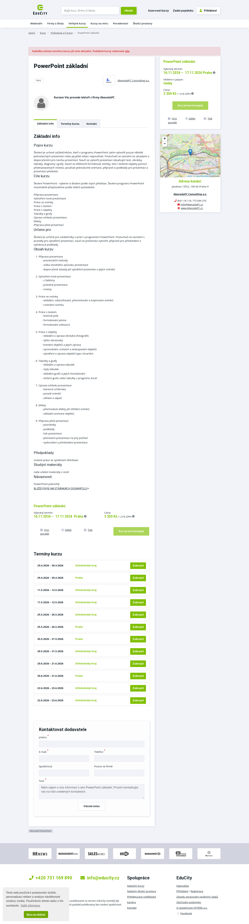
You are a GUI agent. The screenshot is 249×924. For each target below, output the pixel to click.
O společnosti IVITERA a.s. (192, 907)
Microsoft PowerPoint (40, 831)
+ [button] (165, 138)
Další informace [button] (30, 905)
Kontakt (91, 123)
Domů (32, 32)
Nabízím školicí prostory (141, 891)
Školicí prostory (142, 23)
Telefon (99, 751)
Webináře (36, 23)
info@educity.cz (99, 877)
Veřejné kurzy (77, 23)
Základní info (45, 123)
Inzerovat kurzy (158, 10)
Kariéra (131, 902)
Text (42, 781)
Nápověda (182, 886)
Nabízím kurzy (135, 886)
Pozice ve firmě (103, 766)
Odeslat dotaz (92, 806)
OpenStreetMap (202, 176)
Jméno (44, 737)
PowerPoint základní (88, 32)
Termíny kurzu (70, 123)
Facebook (184, 913)
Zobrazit (138, 565)
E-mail (44, 751)
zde (127, 51)
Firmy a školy (55, 23)
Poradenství (120, 23)
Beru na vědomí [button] (36, 914)
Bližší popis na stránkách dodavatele (61, 488)
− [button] (165, 144)
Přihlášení (208, 10)
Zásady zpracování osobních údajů (197, 896)
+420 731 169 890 (50, 877)
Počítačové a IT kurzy (62, 32)
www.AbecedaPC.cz (192, 208)
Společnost (45, 766)
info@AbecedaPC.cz (192, 204)
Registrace (197, 891)
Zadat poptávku (183, 10)
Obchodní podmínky (188, 902)
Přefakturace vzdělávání (141, 896)
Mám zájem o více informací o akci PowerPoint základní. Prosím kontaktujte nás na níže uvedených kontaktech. (91, 791)
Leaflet (189, 176)
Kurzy (43, 32)
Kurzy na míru (99, 23)
